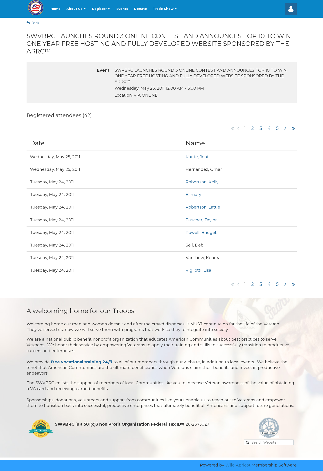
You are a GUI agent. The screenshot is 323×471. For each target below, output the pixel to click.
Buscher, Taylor (201, 220)
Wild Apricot (238, 465)
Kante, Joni (197, 156)
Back (35, 23)
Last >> (293, 128)
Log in (291, 9)
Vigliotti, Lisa (198, 270)
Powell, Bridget (201, 232)
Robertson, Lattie (203, 207)
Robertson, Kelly (202, 182)
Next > (285, 128)
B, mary (193, 194)
